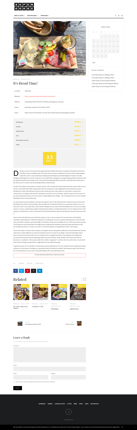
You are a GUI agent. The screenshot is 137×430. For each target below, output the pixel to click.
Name (15, 366)
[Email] (33, 271)
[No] (135, 427)
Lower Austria (60, 404)
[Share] (15, 271)
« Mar (93, 62)
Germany (22, 263)
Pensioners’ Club (37, 306)
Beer (75, 404)
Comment (16, 344)
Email (15, 374)
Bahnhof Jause (74, 309)
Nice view (30, 263)
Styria (69, 404)
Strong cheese (39, 263)
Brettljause (18, 15)
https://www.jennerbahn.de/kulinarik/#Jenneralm (40, 96)
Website (53, 374)
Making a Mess (109, 75)
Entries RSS (95, 404)
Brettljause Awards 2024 (36, 323)
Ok (122, 427)
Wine (81, 404)
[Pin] (27, 271)
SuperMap (41, 404)
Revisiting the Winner (109, 80)
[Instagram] (118, 15)
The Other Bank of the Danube (20, 307)
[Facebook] (115, 15)
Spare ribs (44, 15)
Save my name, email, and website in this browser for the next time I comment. (35, 382)
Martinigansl (32, 15)
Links (86, 404)
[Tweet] (21, 271)
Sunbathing (54, 309)
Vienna (50, 404)
